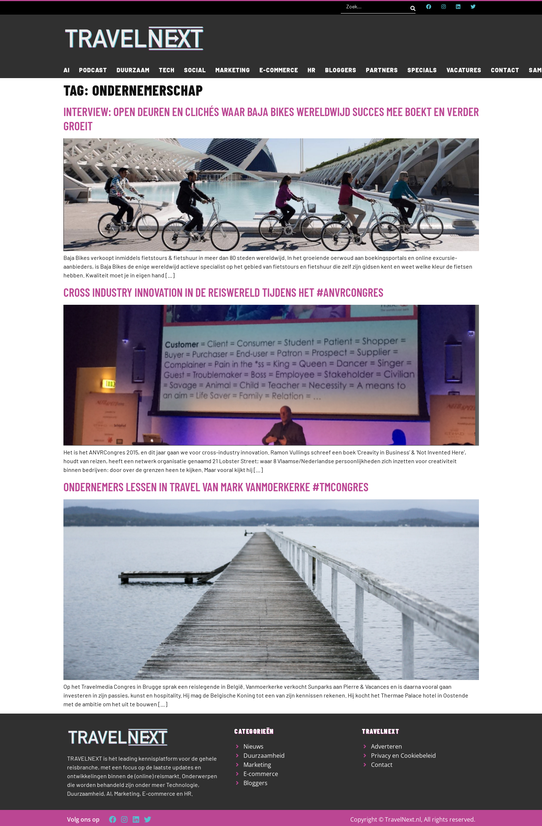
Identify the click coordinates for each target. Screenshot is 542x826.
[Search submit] (413, 6)
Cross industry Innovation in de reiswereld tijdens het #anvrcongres (223, 292)
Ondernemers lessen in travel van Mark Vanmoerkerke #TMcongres (216, 486)
